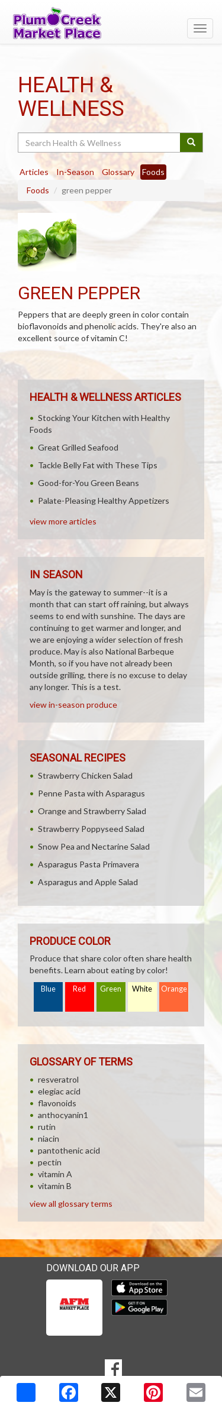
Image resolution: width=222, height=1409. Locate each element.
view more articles (63, 521)
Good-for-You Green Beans (88, 483)
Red (79, 988)
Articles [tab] (34, 172)
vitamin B (55, 1186)
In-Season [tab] (75, 172)
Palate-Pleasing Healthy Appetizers (103, 500)
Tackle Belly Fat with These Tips (97, 465)
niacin (48, 1138)
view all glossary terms (71, 1204)
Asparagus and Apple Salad (88, 882)
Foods (38, 190)
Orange (174, 988)
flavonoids (57, 1103)
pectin (50, 1162)
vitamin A (55, 1174)
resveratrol (58, 1079)
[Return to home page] (111, 23)
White (142, 988)
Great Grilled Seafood (78, 447)
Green (110, 988)
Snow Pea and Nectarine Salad (94, 846)
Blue (48, 988)
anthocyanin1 (63, 1115)
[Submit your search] (191, 142)
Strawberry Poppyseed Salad (91, 829)
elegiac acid (59, 1091)
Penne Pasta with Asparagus (91, 793)
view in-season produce (73, 704)
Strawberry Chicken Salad (85, 775)
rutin (47, 1127)
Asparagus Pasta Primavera (88, 864)
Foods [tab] (153, 172)
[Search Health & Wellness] (100, 142)
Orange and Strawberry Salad (92, 811)
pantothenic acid (69, 1150)
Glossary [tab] (118, 172)
